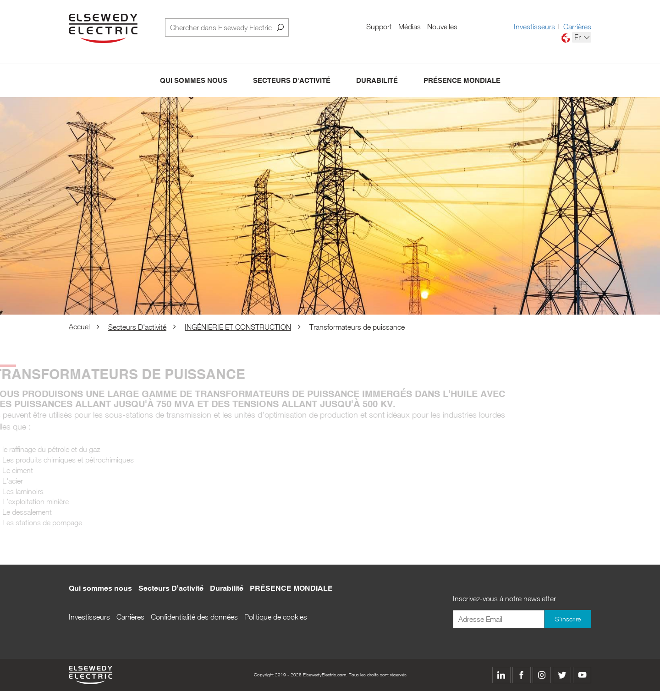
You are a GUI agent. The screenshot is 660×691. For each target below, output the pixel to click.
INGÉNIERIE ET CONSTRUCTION (238, 327)
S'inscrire (568, 619)
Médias (409, 26)
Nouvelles (442, 26)
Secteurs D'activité (291, 81)
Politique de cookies (275, 617)
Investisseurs (534, 26)
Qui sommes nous (193, 81)
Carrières (577, 26)
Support (379, 26)
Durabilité (377, 81)
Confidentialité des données (194, 617)
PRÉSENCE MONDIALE (462, 81)
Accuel (79, 326)
